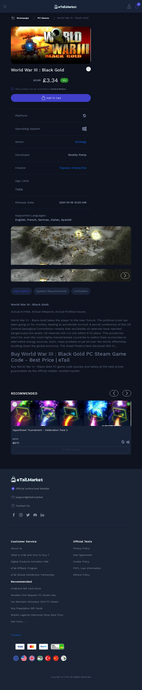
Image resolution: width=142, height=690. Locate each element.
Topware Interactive (73, 168)
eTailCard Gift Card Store (26, 588)
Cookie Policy (81, 561)
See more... (20, 621)
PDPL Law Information (87, 568)
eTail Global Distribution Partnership (32, 574)
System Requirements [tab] (51, 291)
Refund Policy (81, 574)
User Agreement (82, 554)
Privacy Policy (81, 548)
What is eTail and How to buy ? (30, 554)
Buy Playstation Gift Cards (26, 608)
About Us (16, 548)
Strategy (81, 141)
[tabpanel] (71, 337)
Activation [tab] (81, 291)
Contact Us (23, 505)
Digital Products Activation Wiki (29, 561)
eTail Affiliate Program (24, 568)
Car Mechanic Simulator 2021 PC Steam (35, 601)
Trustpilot (16, 635)
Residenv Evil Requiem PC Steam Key (33, 595)
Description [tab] (21, 291)
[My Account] (129, 6)
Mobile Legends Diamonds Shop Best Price (37, 614)
